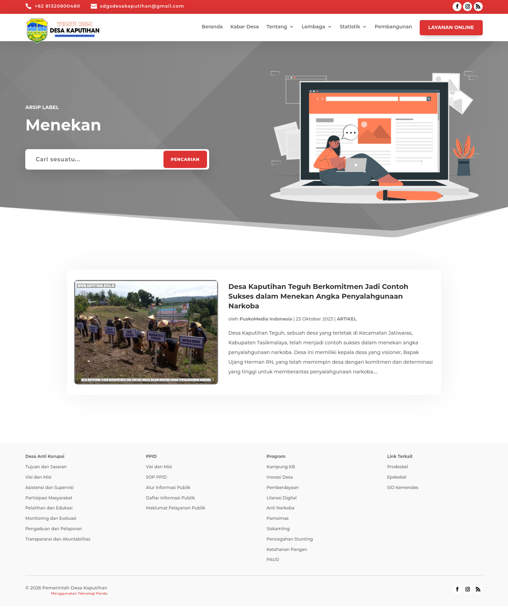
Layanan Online (451, 27)
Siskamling (278, 529)
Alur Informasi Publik (168, 487)
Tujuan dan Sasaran (45, 467)
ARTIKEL (347, 319)
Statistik (350, 27)
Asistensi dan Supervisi (49, 487)
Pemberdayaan (283, 487)
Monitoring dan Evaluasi (50, 518)
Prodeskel (397, 467)
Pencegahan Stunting (290, 539)
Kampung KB (281, 467)
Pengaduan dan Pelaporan (53, 529)
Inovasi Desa (280, 477)
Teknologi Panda (92, 593)
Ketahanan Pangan (287, 549)
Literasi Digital (282, 498)
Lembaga (313, 27)
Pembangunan (393, 27)
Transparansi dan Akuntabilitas (57, 539)
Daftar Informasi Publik (170, 498)
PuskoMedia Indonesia (266, 319)
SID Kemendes (402, 487)
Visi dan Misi (38, 477)
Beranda (212, 27)
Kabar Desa (244, 27)
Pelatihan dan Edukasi (48, 508)
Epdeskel (397, 477)
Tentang (277, 27)
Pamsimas (278, 518)
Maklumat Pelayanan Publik (175, 508)
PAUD (273, 560)
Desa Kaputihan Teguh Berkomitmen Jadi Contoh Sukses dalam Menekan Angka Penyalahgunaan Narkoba (319, 296)
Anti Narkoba (280, 508)
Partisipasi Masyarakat (48, 498)
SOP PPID (156, 477)
